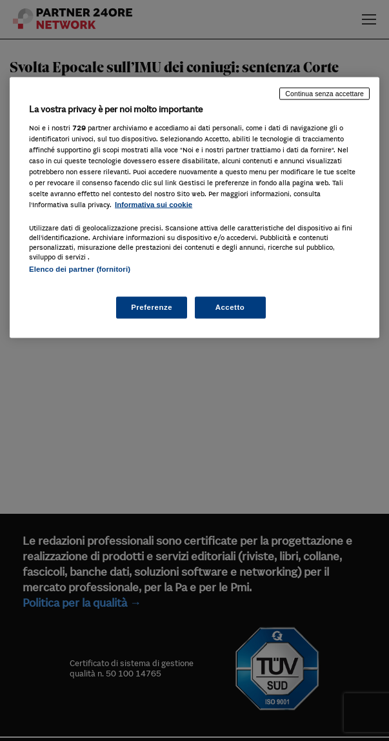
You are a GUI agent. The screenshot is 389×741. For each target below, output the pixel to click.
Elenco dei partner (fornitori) (79, 269)
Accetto (230, 306)
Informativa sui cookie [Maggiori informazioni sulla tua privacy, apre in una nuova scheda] (153, 204)
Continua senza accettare (324, 93)
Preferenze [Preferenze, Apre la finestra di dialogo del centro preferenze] (151, 306)
